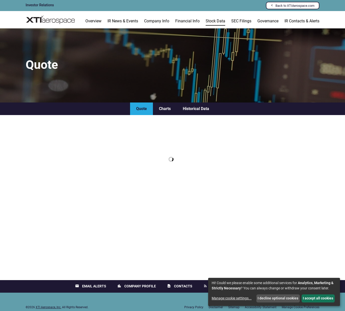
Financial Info (187, 21)
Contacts (179, 286)
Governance (267, 21)
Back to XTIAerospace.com (294, 6)
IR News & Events (122, 21)
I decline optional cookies (278, 298)
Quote (141, 108)
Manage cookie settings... (232, 298)
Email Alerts (90, 286)
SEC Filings (241, 21)
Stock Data (215, 21)
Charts (165, 108)
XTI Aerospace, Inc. (48, 307)
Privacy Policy (193, 307)
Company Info (156, 21)
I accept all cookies (318, 298)
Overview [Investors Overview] (93, 21)
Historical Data (196, 108)
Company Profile (136, 286)
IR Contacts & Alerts (301, 21)
